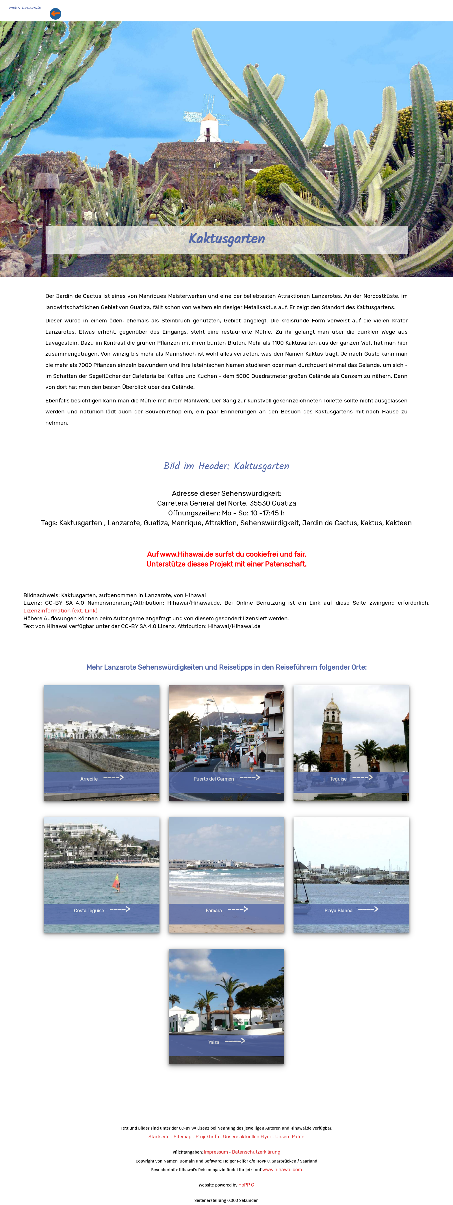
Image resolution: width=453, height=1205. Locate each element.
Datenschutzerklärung (256, 1152)
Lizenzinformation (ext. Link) (60, 610)
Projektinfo (207, 1136)
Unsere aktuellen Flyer (247, 1136)
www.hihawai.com (282, 1169)
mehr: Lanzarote (25, 8)
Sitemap (183, 1136)
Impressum (216, 1152)
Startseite (159, 1136)
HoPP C (246, 1185)
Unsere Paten (290, 1136)
